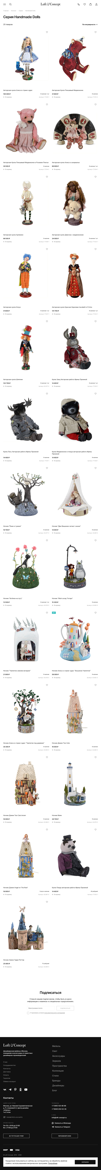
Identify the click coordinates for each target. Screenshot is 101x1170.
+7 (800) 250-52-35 (59, 1109)
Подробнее (52, 1163)
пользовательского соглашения (54, 1013)
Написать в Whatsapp (61, 1123)
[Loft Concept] (50, 4)
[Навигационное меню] (4, 4)
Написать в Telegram (61, 1127)
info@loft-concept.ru (59, 1117)
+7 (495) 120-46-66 (59, 1106)
